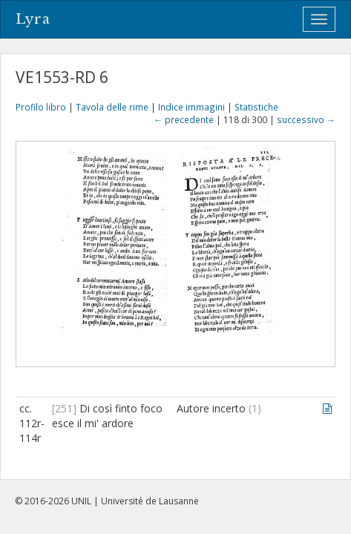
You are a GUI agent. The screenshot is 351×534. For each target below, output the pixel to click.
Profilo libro (41, 107)
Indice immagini (191, 107)
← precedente (184, 119)
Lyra (33, 19)
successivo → (306, 119)
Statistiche (256, 107)
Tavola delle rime (112, 107)
